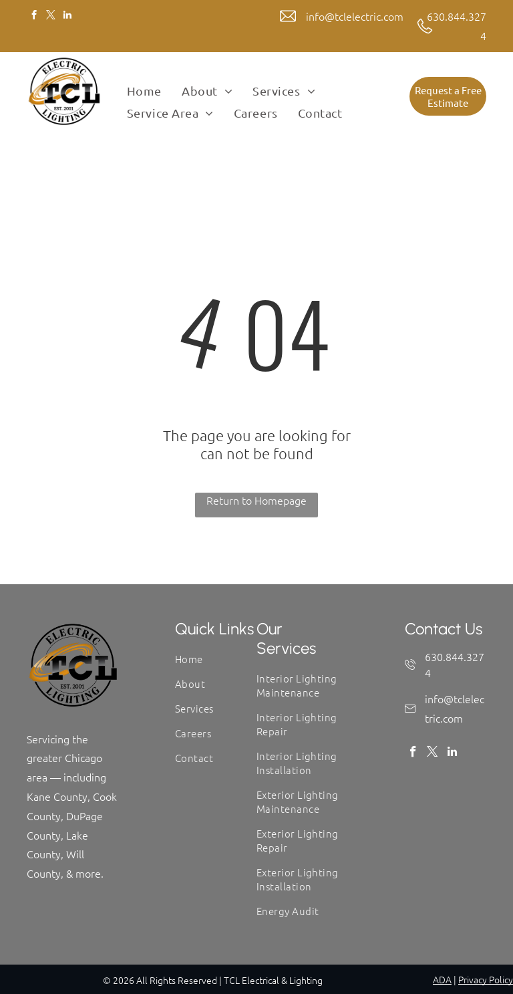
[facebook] (34, 16)
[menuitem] (144, 91)
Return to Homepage (256, 500)
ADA (442, 979)
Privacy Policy (485, 979)
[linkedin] (67, 16)
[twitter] (50, 16)
